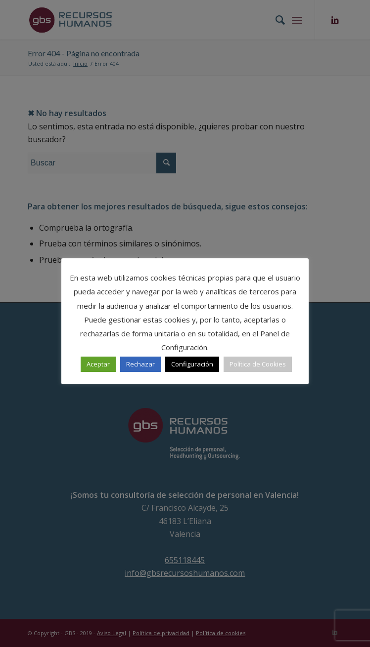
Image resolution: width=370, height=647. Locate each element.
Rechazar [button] (140, 364)
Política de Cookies (258, 364)
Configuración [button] (192, 364)
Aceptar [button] (98, 364)
